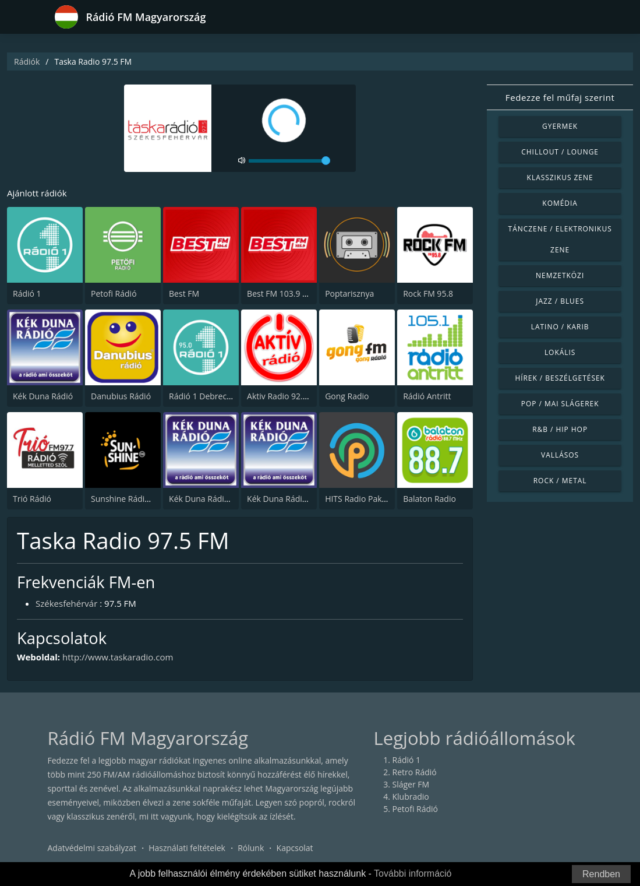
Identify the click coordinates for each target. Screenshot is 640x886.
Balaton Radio (429, 498)
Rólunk (251, 847)
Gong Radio (347, 396)
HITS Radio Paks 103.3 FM (373, 498)
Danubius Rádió (121, 396)
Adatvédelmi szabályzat (92, 847)
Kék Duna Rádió (43, 396)
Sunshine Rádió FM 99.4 (136, 498)
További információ (412, 873)
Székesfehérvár (66, 603)
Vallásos (560, 455)
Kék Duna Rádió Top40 (290, 498)
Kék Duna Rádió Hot (207, 498)
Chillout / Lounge (560, 152)
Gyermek (560, 126)
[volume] (289, 161)
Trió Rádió (32, 498)
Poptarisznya (349, 293)
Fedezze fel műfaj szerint (560, 97)
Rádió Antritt (427, 396)
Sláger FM (411, 784)
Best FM (184, 293)
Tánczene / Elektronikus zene (560, 239)
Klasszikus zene (560, 177)
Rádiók (27, 61)
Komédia (560, 203)
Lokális (559, 352)
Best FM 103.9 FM (280, 293)
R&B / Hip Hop (560, 429)
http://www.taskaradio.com (117, 657)
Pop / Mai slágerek (560, 404)
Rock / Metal (560, 481)
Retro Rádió (415, 772)
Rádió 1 (27, 293)
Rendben (601, 874)
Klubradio (411, 796)
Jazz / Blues (560, 301)
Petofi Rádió (114, 293)
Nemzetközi (560, 275)
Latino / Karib (560, 327)
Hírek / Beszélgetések (559, 378)
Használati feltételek (186, 847)
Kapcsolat (295, 847)
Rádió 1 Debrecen (202, 396)
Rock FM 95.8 (428, 293)
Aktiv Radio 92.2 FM (284, 396)
